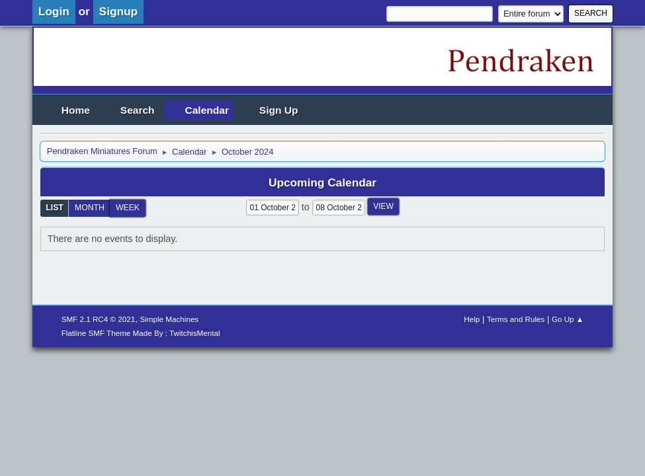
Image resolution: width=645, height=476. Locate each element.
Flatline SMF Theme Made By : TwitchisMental (141, 333)
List (55, 207)
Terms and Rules (515, 319)
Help (472, 319)
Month (90, 207)
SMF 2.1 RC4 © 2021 (99, 319)
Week (128, 207)
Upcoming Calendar (322, 182)
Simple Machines (169, 319)
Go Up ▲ (567, 319)
